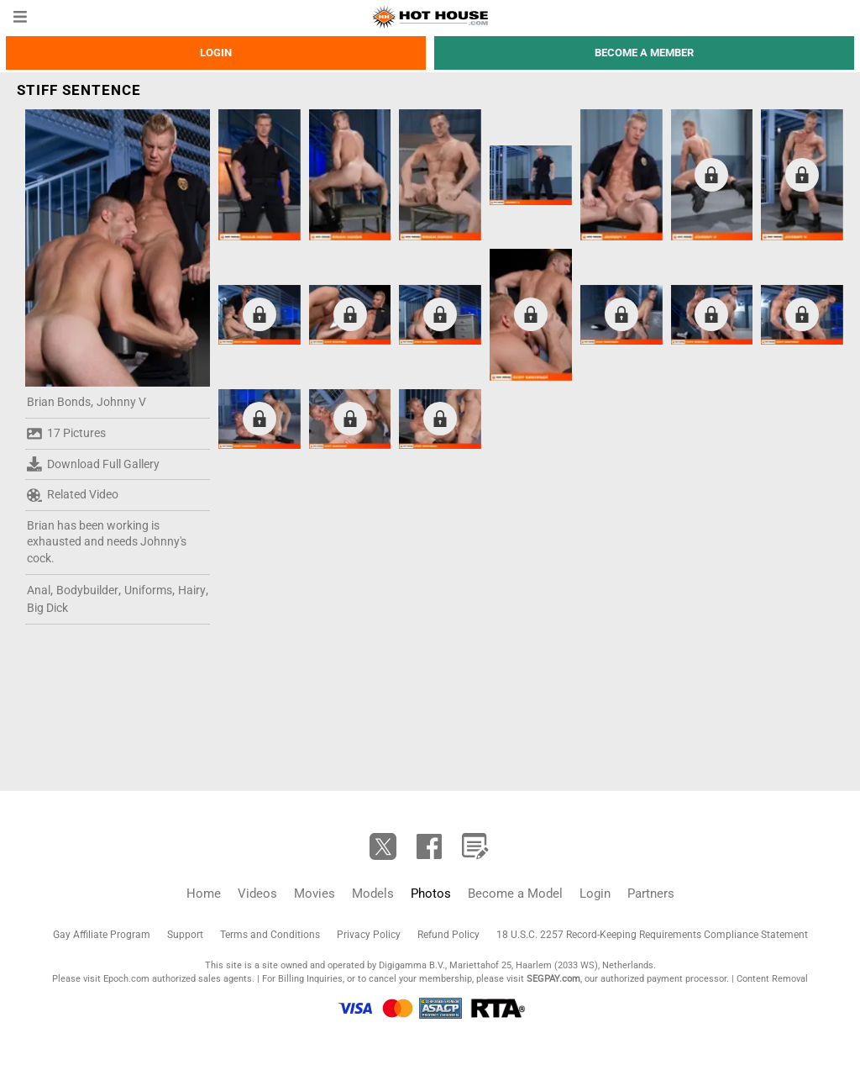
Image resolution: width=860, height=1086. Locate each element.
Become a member (644, 52)
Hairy (192, 590)
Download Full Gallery (93, 464)
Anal (38, 590)
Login (216, 52)
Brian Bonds (59, 402)
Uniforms (148, 590)
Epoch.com (126, 978)
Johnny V (121, 402)
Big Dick (47, 607)
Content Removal (772, 978)
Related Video (72, 495)
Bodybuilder (87, 590)
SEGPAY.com (553, 978)
